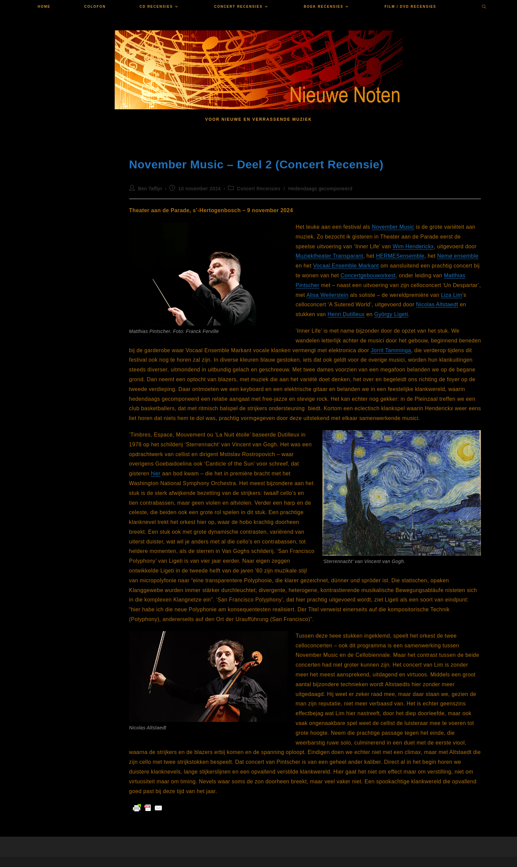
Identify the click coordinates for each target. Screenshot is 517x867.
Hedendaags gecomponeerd (320, 188)
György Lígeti (391, 314)
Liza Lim (451, 295)
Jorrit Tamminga (391, 350)
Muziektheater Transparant (329, 256)
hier (156, 473)
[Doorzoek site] (484, 7)
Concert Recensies (258, 188)
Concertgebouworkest (368, 275)
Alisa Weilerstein (327, 295)
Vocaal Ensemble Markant (346, 266)
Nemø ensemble (458, 256)
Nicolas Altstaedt (437, 304)
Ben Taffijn (150, 188)
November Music (393, 227)
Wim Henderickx (413, 246)
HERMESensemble (400, 256)
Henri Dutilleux (346, 314)
